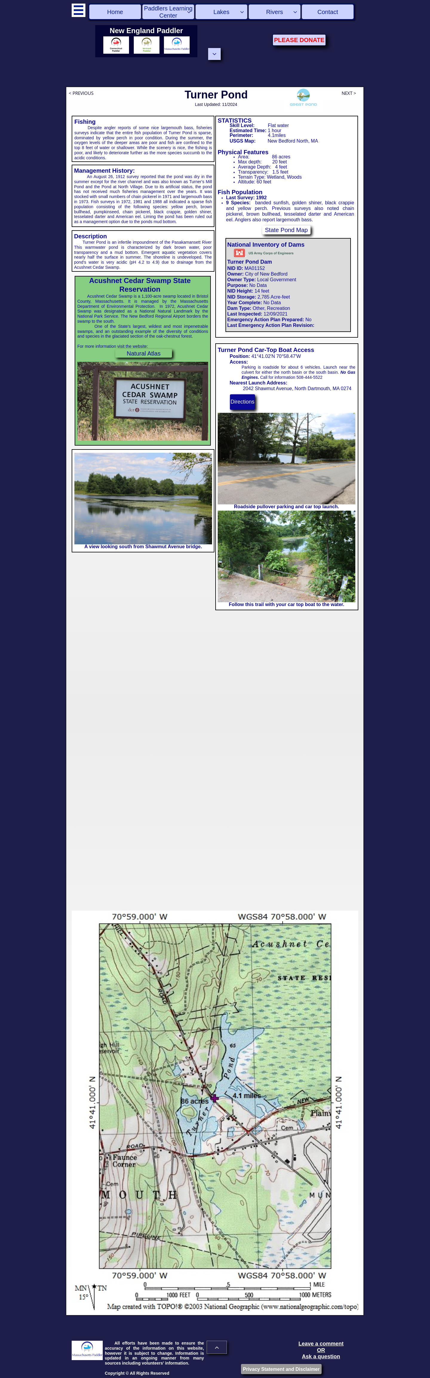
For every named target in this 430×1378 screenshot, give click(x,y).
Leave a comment (320, 1344)
